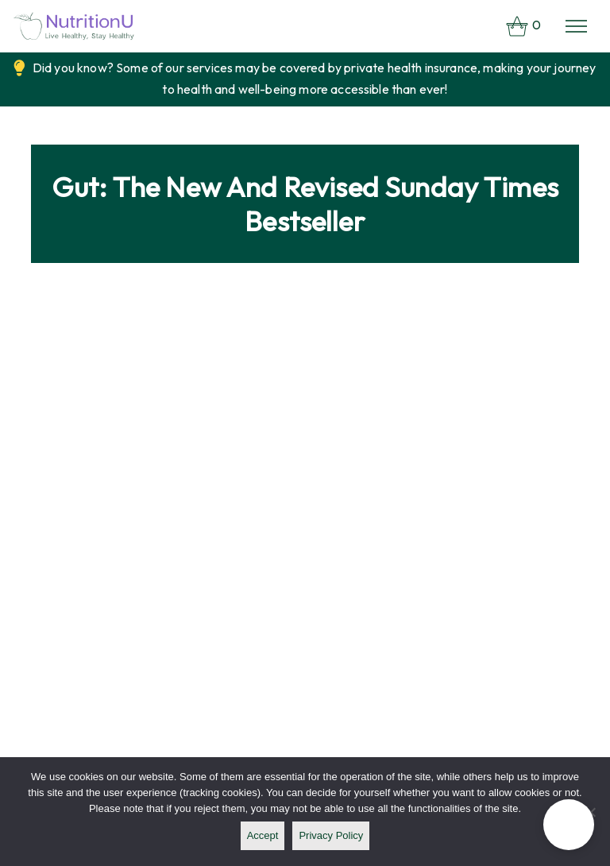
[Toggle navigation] (576, 26)
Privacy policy (331, 835)
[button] (568, 824)
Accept (263, 835)
